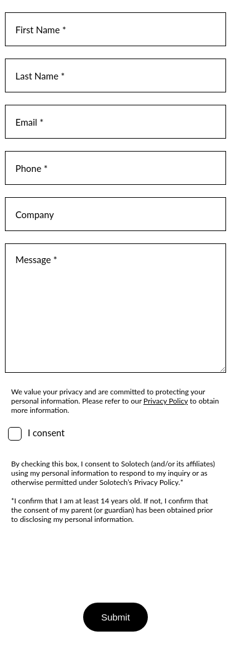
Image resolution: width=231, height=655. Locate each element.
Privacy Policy (166, 400)
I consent (46, 432)
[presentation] (98, 560)
